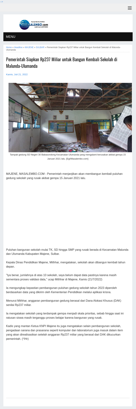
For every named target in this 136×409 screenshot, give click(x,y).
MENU (10, 37)
